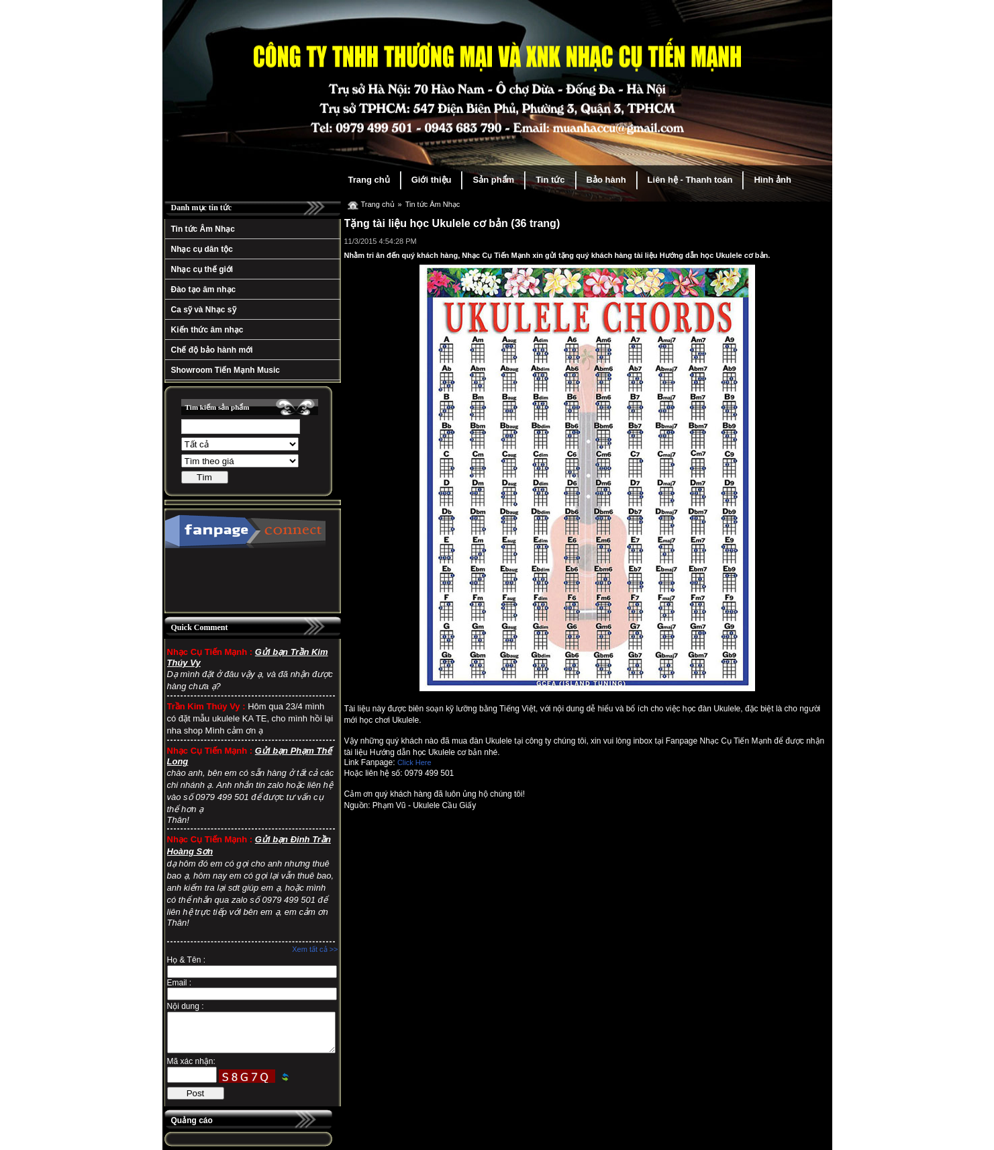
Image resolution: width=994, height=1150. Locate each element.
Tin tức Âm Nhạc (203, 229)
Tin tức (550, 180)
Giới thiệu (431, 180)
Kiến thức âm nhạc (207, 330)
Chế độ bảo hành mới (212, 350)
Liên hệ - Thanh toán (690, 180)
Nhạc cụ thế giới (202, 269)
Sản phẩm (493, 180)
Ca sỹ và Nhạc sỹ (203, 309)
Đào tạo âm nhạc (203, 289)
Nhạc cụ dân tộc (202, 249)
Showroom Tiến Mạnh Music (225, 370)
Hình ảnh (772, 180)
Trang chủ (369, 180)
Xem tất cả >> (315, 949)
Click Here (414, 762)
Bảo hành (606, 180)
